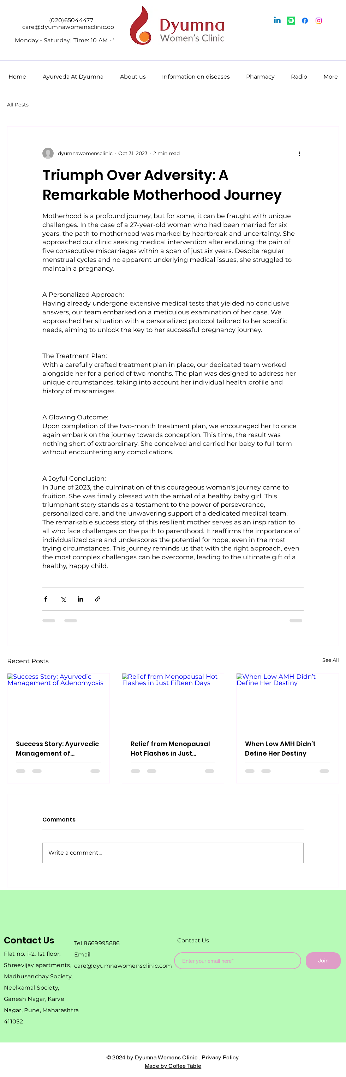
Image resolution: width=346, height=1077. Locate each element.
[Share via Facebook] (45, 599)
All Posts (18, 104)
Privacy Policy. (219, 1057)
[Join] (323, 960)
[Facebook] (305, 21)
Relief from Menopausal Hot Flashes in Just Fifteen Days (170, 748)
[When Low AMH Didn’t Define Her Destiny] (288, 702)
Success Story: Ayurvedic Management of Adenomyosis (57, 748)
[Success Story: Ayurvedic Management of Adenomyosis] (58, 702)
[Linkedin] (277, 21)
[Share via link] (97, 599)
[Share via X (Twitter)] (63, 599)
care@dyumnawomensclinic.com (123, 965)
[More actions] (299, 153)
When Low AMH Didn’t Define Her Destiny (280, 748)
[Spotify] (291, 21)
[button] (73, 73)
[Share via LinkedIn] (80, 599)
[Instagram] (319, 21)
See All (330, 660)
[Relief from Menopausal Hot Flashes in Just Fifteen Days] (173, 702)
